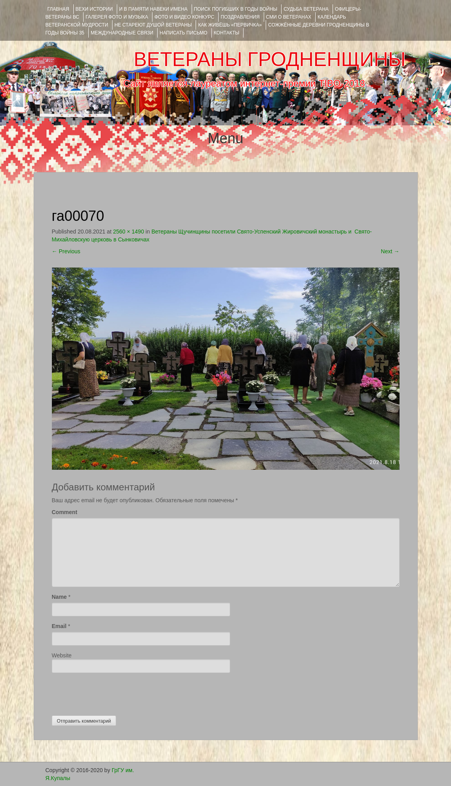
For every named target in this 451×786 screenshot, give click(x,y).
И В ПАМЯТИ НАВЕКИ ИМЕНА (153, 9)
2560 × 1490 (128, 231)
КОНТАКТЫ (227, 33)
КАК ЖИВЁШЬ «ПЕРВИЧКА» (230, 25)
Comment (65, 512)
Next (390, 251)
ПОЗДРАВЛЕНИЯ (240, 17)
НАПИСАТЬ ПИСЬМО (183, 33)
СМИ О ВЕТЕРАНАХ (288, 17)
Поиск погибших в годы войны (236, 9)
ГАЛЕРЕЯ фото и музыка (117, 17)
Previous (66, 251)
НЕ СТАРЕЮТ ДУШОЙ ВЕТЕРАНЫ (153, 25)
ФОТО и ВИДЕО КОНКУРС (184, 17)
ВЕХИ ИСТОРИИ (94, 9)
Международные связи (122, 33)
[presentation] (112, 692)
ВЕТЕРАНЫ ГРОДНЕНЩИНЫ (269, 59)
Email (59, 626)
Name (59, 597)
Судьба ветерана (306, 9)
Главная (58, 9)
